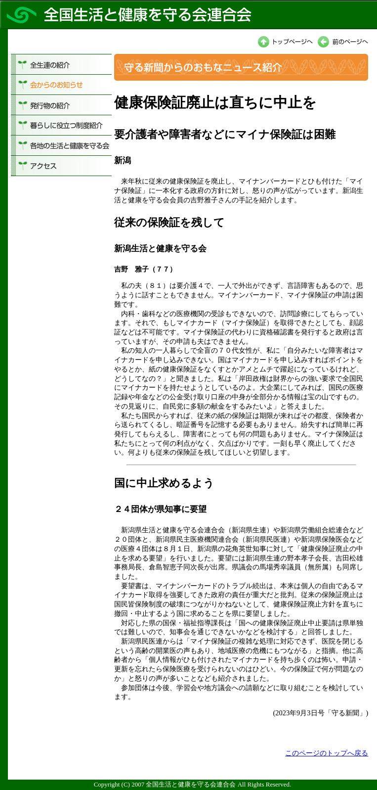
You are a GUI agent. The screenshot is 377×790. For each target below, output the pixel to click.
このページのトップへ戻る (326, 753)
